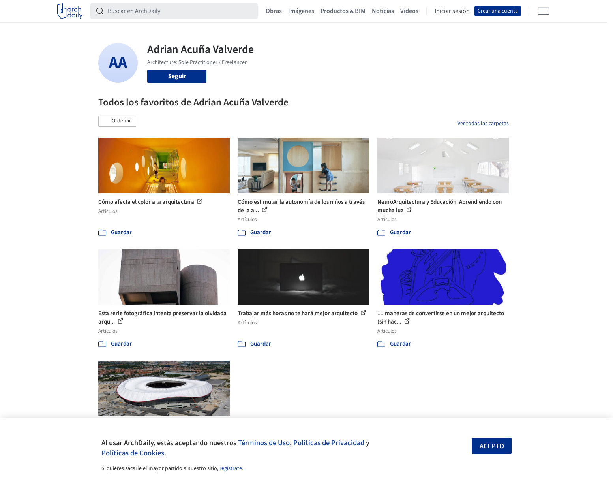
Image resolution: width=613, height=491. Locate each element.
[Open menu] (543, 11)
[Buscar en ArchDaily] (180, 11)
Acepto (492, 446)
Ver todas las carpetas (483, 123)
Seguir (177, 76)
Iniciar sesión (452, 11)
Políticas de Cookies (132, 453)
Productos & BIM (343, 11)
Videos (409, 11)
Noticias (383, 11)
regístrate (230, 468)
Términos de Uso (264, 443)
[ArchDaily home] (69, 11)
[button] (117, 121)
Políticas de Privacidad (328, 443)
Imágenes (301, 11)
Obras (274, 11)
